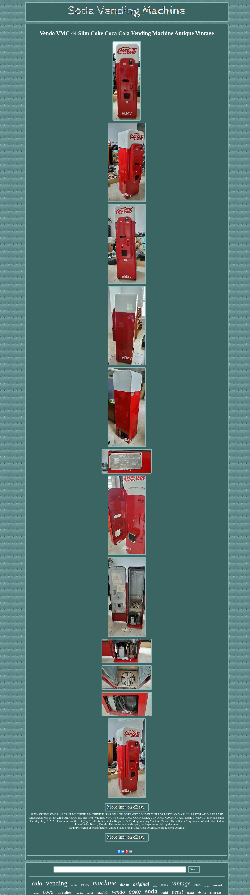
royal (206, 886)
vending (57, 883)
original (141, 884)
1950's (85, 885)
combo (36, 893)
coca (48, 892)
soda (151, 891)
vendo (118, 892)
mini (90, 893)
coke (135, 891)
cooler (79, 893)
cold (165, 893)
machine (104, 883)
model (102, 893)
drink (202, 893)
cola (37, 883)
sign (155, 886)
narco (215, 892)
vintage (181, 883)
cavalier (64, 892)
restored (217, 885)
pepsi (177, 892)
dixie (124, 884)
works (74, 885)
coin (197, 885)
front (190, 893)
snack (164, 885)
